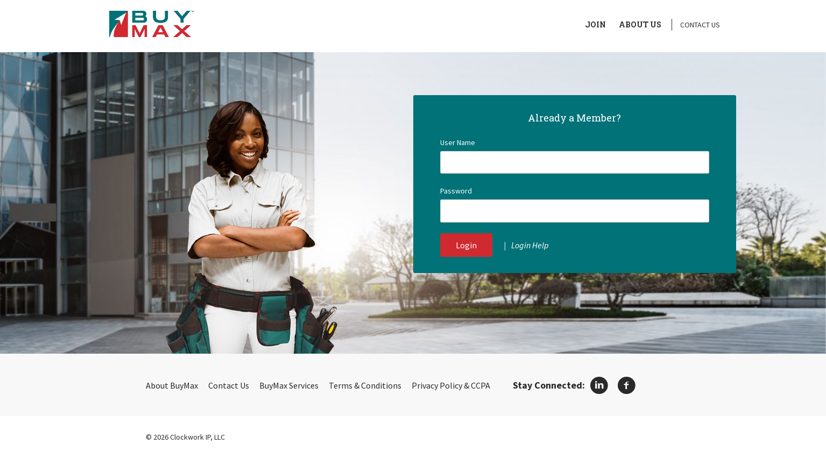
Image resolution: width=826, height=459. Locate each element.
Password (456, 191)
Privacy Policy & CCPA (451, 385)
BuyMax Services (289, 385)
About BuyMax (172, 385)
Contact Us (700, 25)
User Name (457, 142)
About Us (640, 24)
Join (595, 24)
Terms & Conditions (365, 385)
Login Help (530, 245)
